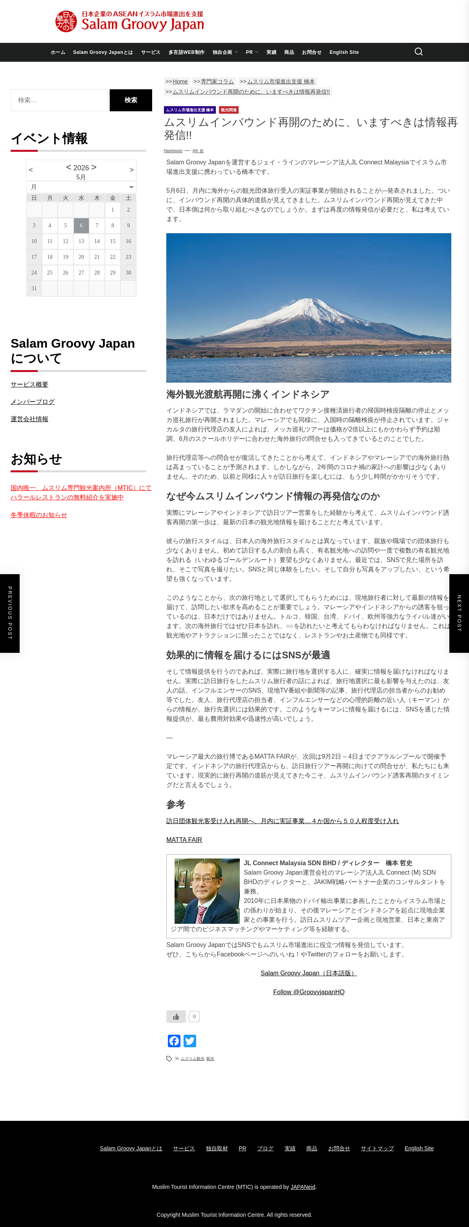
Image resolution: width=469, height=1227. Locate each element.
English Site (344, 52)
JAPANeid (303, 1187)
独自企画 (225, 52)
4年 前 (197, 151)
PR (252, 52)
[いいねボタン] (176, 1016)
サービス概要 (29, 384)
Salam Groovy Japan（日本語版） (309, 973)
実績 (271, 52)
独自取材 (217, 1148)
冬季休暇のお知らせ (39, 515)
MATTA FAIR (184, 839)
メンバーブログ (33, 401)
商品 (289, 52)
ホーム (58, 52)
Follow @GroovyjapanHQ (309, 992)
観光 (210, 1058)
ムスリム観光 (192, 1058)
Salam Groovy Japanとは (103, 52)
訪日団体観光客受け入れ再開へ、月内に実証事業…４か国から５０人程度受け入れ (282, 821)
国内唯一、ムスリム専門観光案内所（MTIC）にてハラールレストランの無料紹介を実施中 (81, 493)
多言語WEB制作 (187, 52)
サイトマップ (377, 1148)
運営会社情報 (29, 419)
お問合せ (312, 52)
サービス (151, 52)
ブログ (265, 1148)
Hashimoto (173, 151)
